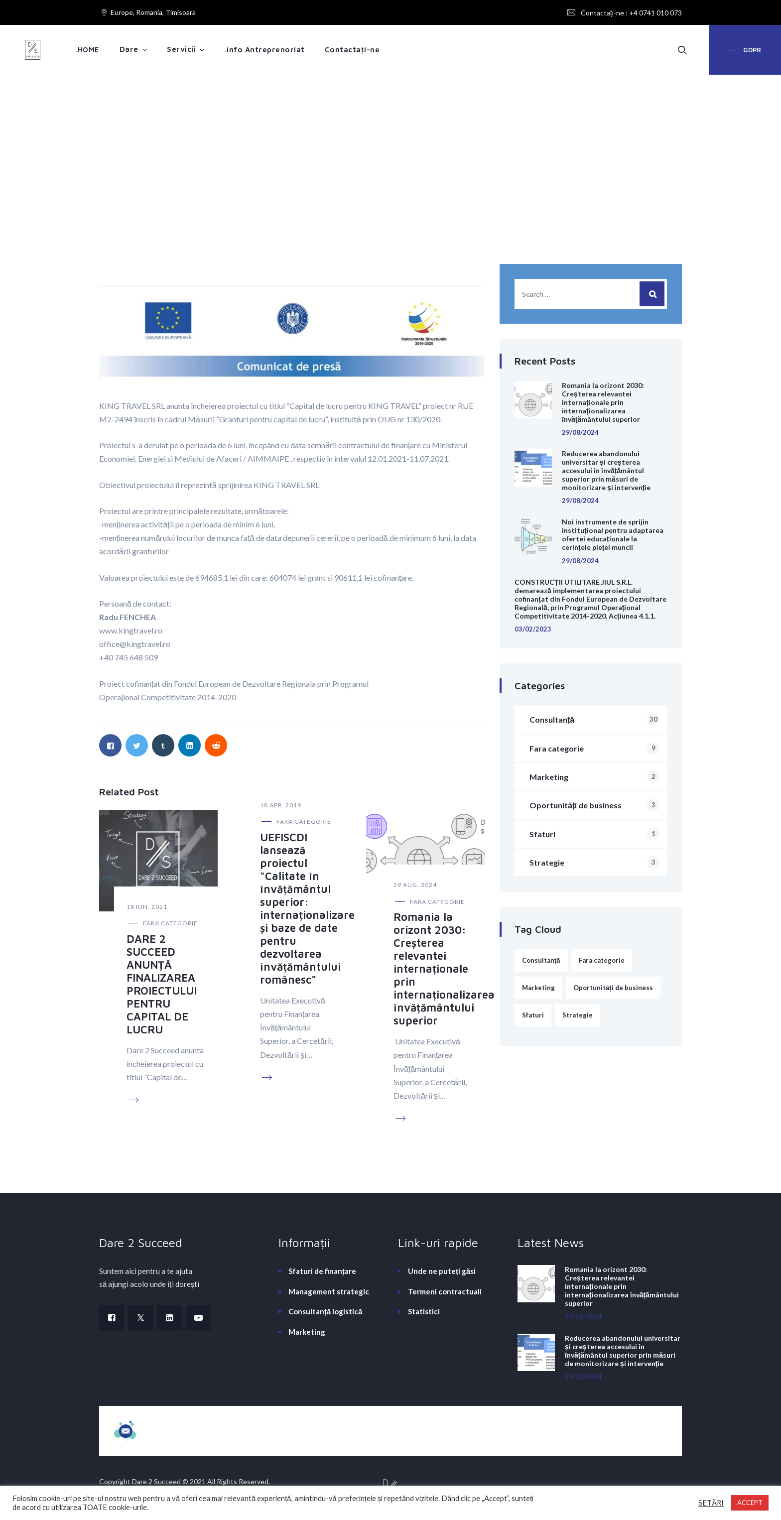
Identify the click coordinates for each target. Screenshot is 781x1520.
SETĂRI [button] (711, 1503)
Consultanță (594, 719)
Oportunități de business (594, 805)
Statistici (424, 1311)
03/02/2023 (533, 629)
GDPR (751, 50)
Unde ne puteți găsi (442, 1271)
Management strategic (328, 1291)
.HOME (87, 49)
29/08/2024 (580, 432)
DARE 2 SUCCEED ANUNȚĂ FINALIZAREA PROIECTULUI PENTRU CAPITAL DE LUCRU (162, 984)
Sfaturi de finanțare (322, 1271)
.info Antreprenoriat (265, 49)
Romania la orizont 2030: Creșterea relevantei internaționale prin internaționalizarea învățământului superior (444, 968)
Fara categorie (170, 923)
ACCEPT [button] (750, 1503)
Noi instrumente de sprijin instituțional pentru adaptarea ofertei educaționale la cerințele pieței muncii (612, 534)
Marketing (594, 776)
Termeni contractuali (445, 1291)
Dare (129, 49)
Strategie (594, 862)
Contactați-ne (352, 49)
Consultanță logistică (325, 1311)
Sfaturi (594, 834)
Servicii (181, 49)
